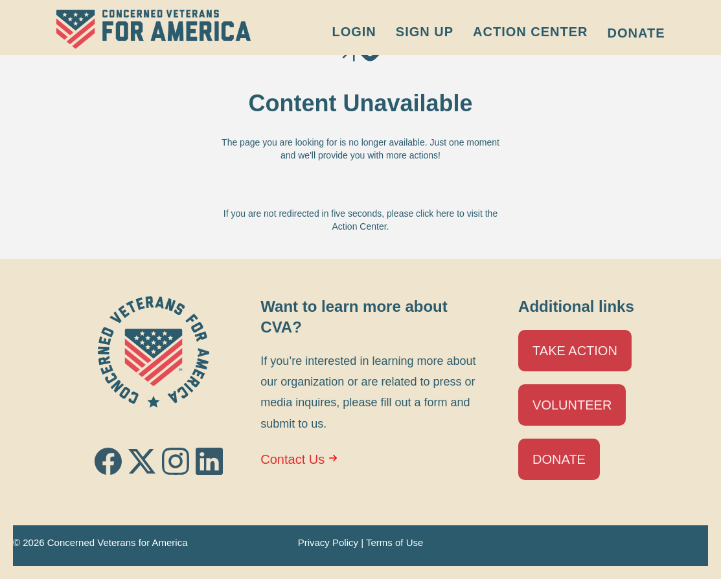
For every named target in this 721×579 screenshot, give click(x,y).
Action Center (530, 32)
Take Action (574, 351)
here (445, 213)
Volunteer (572, 405)
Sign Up (424, 32)
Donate (636, 33)
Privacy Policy (328, 542)
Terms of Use (394, 542)
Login (354, 32)
